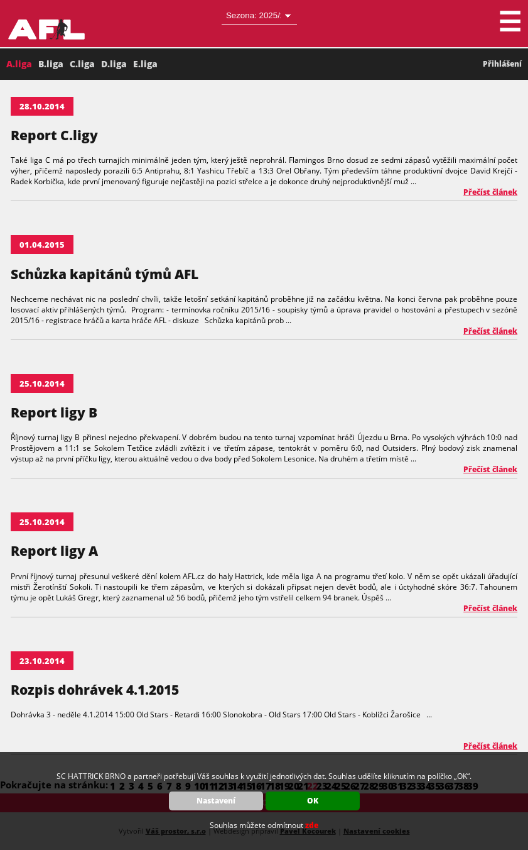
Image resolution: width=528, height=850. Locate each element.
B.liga (50, 64)
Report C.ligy (54, 135)
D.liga (114, 64)
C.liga (82, 64)
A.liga (19, 64)
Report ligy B (54, 412)
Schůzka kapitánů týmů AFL (104, 274)
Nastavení (216, 800)
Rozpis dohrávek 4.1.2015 (95, 689)
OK (312, 800)
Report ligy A (54, 551)
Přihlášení (502, 63)
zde (311, 825)
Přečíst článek (490, 192)
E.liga (145, 64)
